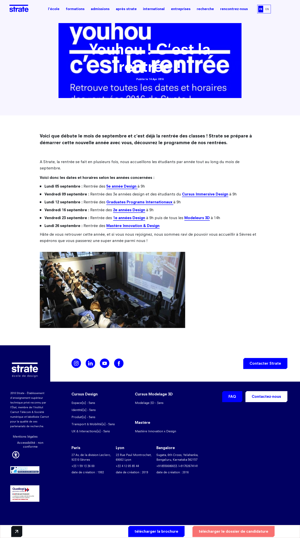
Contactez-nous (266, 396)
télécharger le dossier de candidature (233, 531)
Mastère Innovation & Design (133, 225)
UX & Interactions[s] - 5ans (91, 431)
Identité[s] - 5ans (84, 410)
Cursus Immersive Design (205, 194)
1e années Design (129, 218)
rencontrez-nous (234, 9)
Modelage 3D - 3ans (149, 403)
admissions (100, 9)
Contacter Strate (265, 363)
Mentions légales (25, 436)
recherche (205, 9)
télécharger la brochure (156, 531)
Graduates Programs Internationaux (139, 202)
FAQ (232, 396)
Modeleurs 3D (197, 218)
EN (267, 9)
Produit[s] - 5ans (83, 417)
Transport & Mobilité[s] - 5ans (93, 424)
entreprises (180, 9)
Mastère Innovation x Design (155, 431)
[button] (15, 454)
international (154, 9)
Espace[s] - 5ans (83, 403)
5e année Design (121, 186)
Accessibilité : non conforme (30, 444)
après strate (126, 9)
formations (75, 9)
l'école (53, 9)
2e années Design (129, 210)
